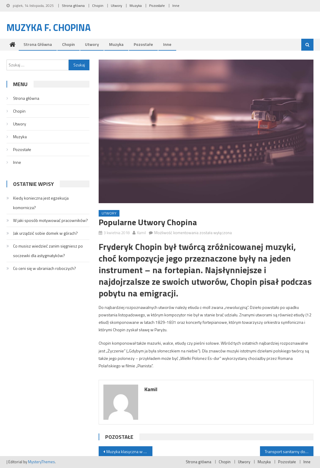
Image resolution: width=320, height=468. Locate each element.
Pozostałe (157, 5)
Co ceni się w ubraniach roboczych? (44, 268)
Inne (175, 5)
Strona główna (73, 5)
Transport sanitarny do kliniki (289, 451)
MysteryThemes (41, 462)
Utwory (116, 5)
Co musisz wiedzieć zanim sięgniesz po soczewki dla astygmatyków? (48, 251)
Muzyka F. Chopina (49, 27)
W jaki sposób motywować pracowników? (50, 220)
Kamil (141, 233)
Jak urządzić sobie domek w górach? (45, 233)
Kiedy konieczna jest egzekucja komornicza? (41, 203)
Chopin (97, 5)
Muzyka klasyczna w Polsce (129, 451)
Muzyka (136, 5)
